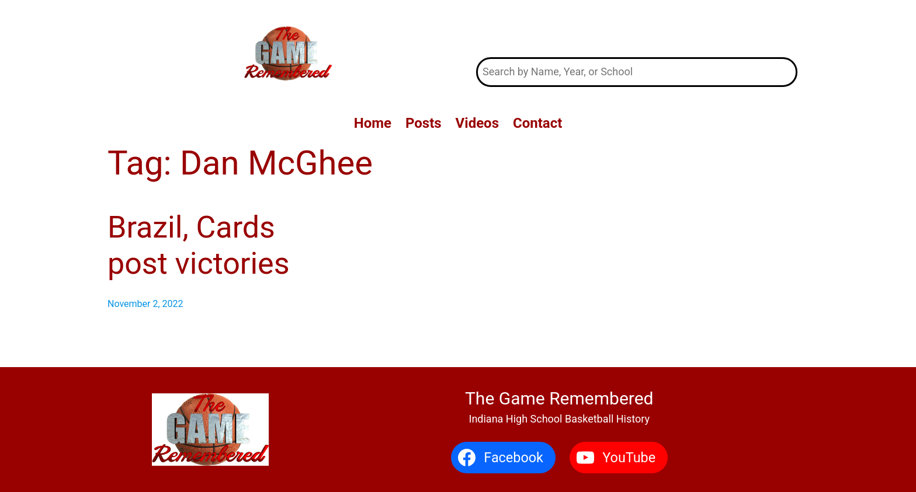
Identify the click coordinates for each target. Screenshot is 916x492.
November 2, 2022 (145, 303)
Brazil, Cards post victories (198, 245)
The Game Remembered (637, 28)
